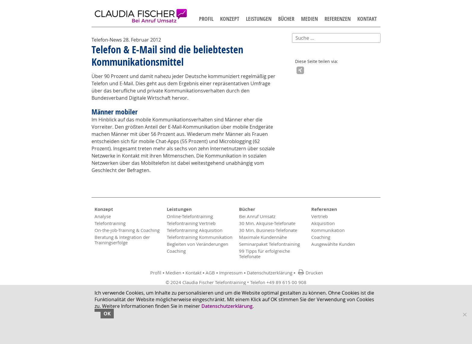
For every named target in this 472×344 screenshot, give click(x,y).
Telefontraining (110, 223)
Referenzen (337, 19)
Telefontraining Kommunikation (199, 237)
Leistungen (259, 19)
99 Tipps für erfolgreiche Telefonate (264, 254)
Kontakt (367, 19)
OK (107, 313)
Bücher (286, 19)
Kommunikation (328, 230)
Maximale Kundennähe (263, 237)
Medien (309, 19)
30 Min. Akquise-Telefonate (267, 223)
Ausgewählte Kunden (333, 244)
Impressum (231, 273)
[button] (300, 70)
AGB (210, 273)
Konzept (229, 19)
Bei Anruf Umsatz (257, 217)
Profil (206, 19)
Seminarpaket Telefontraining (269, 244)
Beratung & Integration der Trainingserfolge (122, 240)
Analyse (103, 217)
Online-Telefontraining (190, 217)
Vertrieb (319, 217)
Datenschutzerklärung (269, 273)
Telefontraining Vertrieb (191, 223)
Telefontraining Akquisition (194, 230)
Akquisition (323, 223)
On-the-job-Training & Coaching (127, 230)
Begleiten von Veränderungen (197, 244)
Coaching (176, 251)
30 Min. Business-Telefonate (268, 230)
